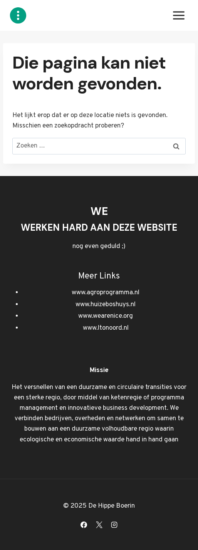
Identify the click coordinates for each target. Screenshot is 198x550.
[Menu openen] (178, 15)
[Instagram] (114, 524)
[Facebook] (84, 524)
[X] (99, 524)
